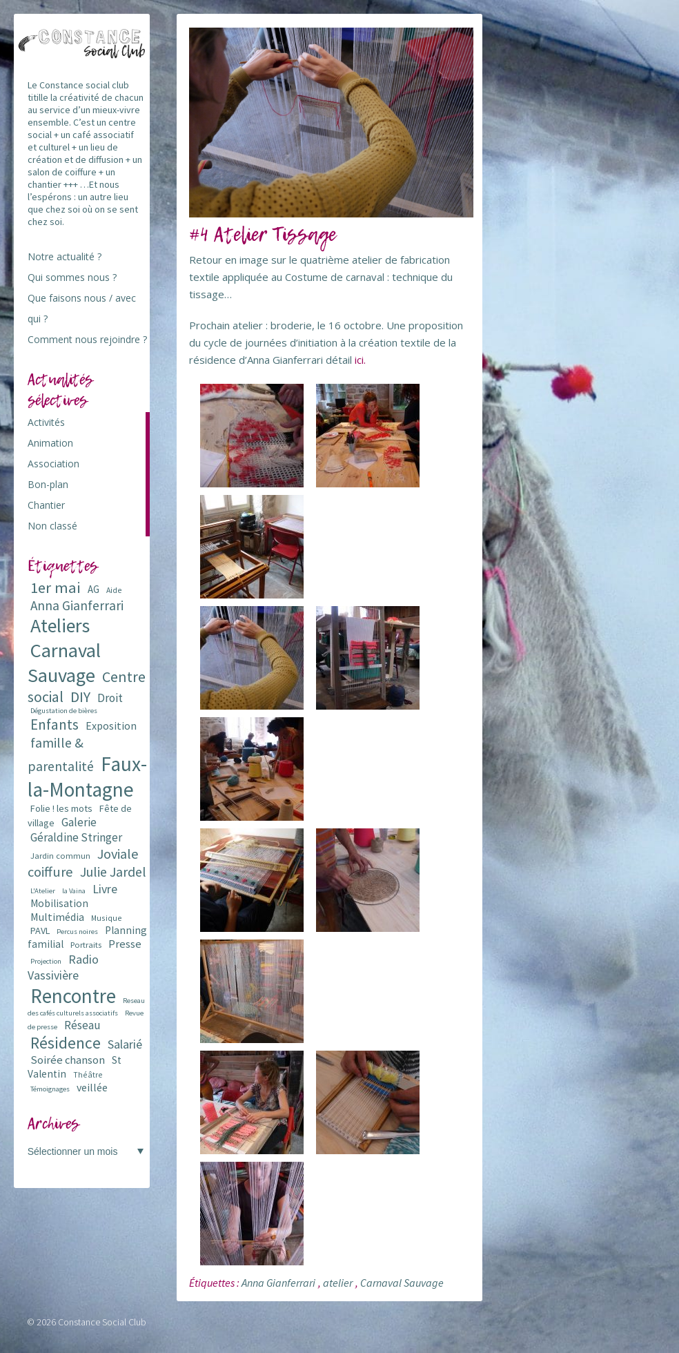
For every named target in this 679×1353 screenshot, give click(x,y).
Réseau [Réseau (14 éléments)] (82, 1025)
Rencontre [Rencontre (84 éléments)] (73, 996)
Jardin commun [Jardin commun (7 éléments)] (60, 855)
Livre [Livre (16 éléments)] (104, 889)
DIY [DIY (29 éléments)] (80, 697)
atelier (338, 1282)
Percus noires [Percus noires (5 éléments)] (77, 931)
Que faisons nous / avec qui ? (82, 308)
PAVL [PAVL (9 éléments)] (40, 930)
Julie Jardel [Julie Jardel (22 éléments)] (113, 871)
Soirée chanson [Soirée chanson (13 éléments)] (67, 1060)
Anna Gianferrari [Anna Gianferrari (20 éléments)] (77, 605)
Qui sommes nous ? (72, 277)
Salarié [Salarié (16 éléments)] (125, 1044)
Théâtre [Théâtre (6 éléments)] (88, 1074)
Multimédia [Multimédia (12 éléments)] (57, 917)
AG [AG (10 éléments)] (93, 589)
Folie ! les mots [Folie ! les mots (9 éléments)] (61, 808)
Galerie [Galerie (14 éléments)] (79, 822)
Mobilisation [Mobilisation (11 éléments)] (59, 903)
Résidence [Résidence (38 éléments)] (65, 1043)
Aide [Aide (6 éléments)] (114, 590)
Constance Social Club (102, 1322)
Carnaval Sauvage (402, 1282)
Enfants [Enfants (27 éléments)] (54, 724)
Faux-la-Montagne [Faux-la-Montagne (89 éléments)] (87, 776)
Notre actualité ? (64, 256)
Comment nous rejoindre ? (87, 339)
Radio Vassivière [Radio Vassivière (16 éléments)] (63, 967)
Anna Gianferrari (278, 1282)
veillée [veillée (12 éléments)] (92, 1087)
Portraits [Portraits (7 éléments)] (85, 945)
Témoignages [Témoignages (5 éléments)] (50, 1088)
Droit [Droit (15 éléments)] (110, 697)
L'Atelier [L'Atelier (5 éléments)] (42, 890)
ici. (360, 360)
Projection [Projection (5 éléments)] (45, 961)
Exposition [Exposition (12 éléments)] (111, 725)
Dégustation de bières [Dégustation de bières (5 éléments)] (63, 710)
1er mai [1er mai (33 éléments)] (55, 587)
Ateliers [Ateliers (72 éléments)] (60, 626)
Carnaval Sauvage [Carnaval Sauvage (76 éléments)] (64, 663)
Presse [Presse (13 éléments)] (124, 944)
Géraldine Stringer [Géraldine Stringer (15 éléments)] (76, 837)
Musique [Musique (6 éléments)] (106, 918)
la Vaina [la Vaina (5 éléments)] (74, 890)
